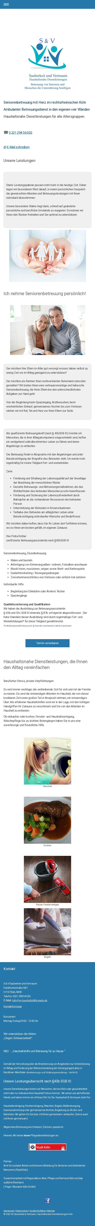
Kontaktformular (13, 1006)
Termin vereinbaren (47, 643)
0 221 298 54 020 (20, 132)
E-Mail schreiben (18, 147)
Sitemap (51, 1210)
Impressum (9, 1210)
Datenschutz (22, 1210)
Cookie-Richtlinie (38, 1210)
